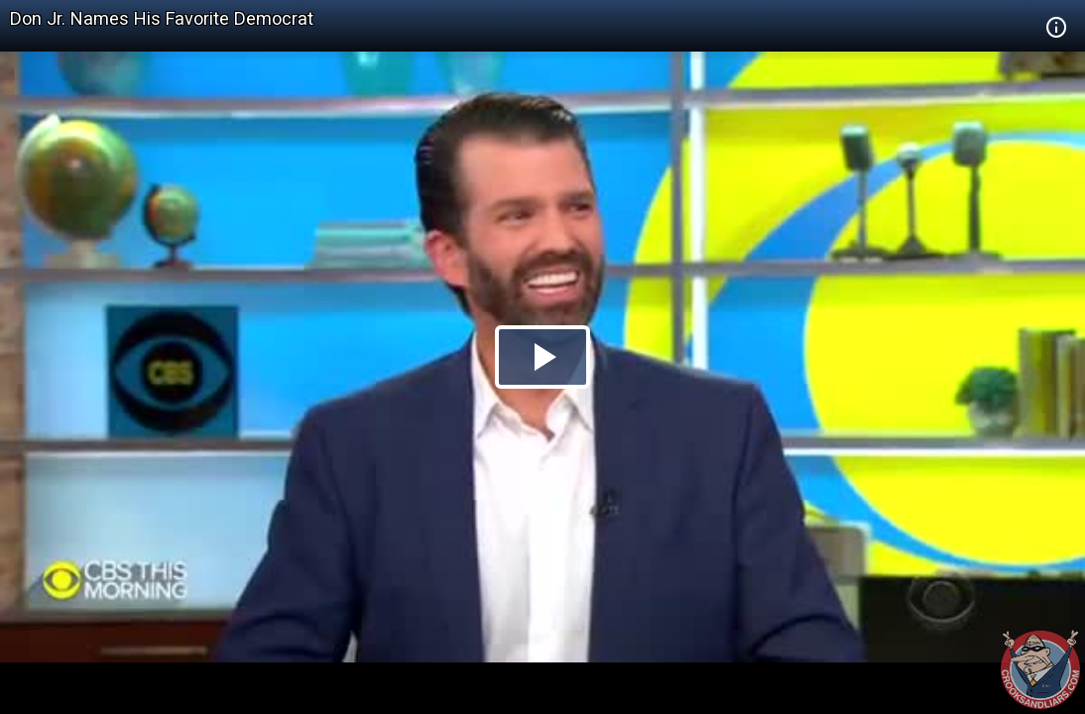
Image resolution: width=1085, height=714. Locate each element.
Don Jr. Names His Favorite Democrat (161, 18)
